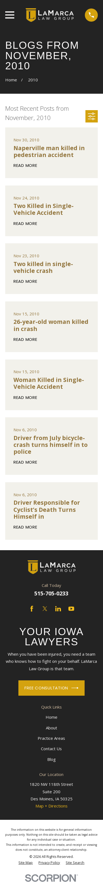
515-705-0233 (51, 593)
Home (51, 717)
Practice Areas (51, 738)
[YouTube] (71, 609)
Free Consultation (51, 688)
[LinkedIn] (58, 609)
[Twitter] (45, 609)
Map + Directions (51, 806)
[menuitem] (25, 863)
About (51, 727)
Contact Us (51, 748)
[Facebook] (32, 609)
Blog (51, 759)
